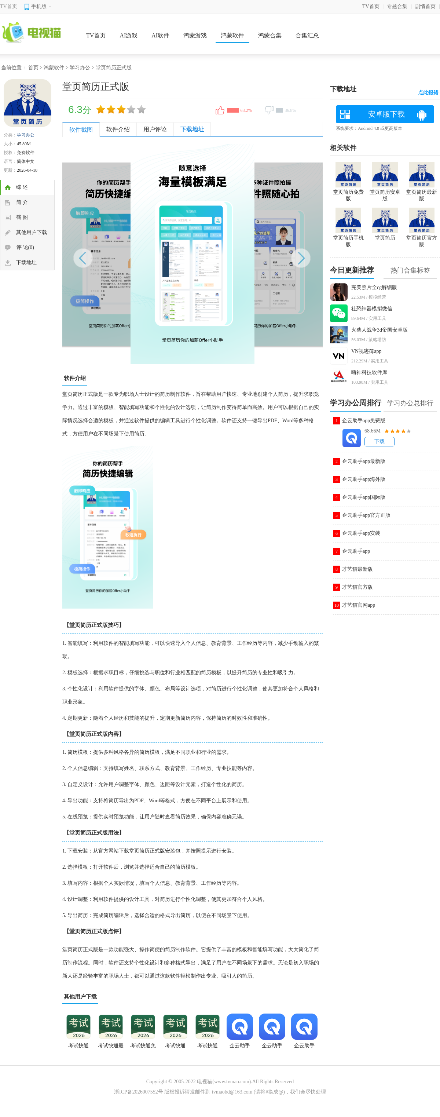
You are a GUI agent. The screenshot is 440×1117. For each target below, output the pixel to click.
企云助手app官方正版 (366, 515)
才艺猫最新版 (357, 569)
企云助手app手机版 (304, 1048)
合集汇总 (307, 35)
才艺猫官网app (358, 605)
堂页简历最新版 (421, 192)
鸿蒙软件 (232, 35)
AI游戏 (129, 35)
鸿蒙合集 (270, 35)
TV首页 (8, 6)
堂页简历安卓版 (385, 192)
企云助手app (356, 551)
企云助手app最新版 (363, 461)
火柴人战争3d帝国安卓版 (379, 330)
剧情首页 (425, 6)
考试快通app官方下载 (175, 1048)
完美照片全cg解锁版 (374, 287)
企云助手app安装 (361, 533)
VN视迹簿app (366, 351)
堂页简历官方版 (421, 238)
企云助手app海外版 (363, 479)
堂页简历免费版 (348, 192)
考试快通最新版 (111, 1048)
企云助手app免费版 (363, 420)
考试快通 (207, 1045)
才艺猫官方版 (357, 587)
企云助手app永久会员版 (272, 1048)
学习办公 (80, 67)
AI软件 (160, 35)
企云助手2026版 (240, 1048)
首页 (33, 67)
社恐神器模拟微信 (371, 308)
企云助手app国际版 (363, 497)
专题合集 (397, 6)
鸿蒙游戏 (195, 35)
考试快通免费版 (143, 1048)
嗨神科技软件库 (369, 372)
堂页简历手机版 (348, 238)
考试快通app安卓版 (78, 1048)
